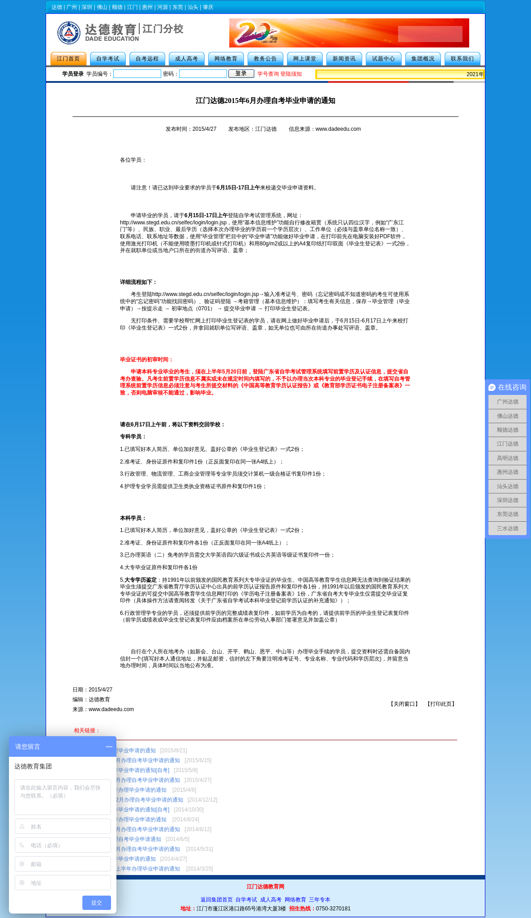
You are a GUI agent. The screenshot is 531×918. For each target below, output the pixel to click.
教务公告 (265, 59)
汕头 (193, 7)
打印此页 (441, 704)
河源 (162, 7)
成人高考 (186, 59)
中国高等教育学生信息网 (327, 580)
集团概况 (423, 59)
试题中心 (383, 59)
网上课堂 (305, 59)
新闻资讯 (344, 59)
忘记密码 (148, 301)
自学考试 (108, 59)
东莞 (177, 7)
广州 (71, 7)
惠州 (147, 7)
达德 (56, 7)
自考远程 (147, 59)
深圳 (86, 7)
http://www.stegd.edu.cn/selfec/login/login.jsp (173, 222)
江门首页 (68, 59)
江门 (132, 7)
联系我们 (462, 59)
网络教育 (226, 59)
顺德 (117, 7)
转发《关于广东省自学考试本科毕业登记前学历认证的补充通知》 (262, 600)
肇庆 (208, 7)
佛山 (102, 7)
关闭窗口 (404, 704)
